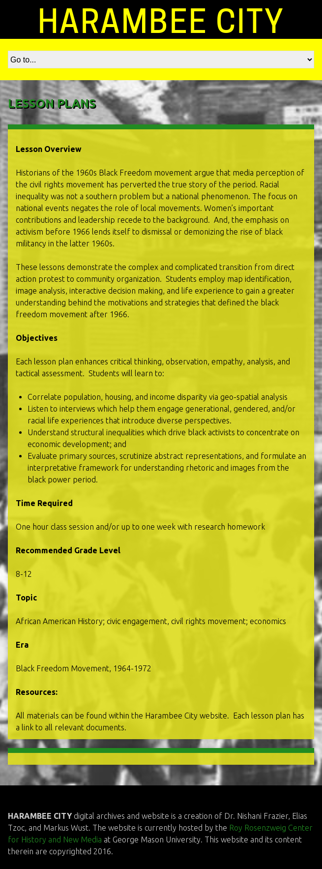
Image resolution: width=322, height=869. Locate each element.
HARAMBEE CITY (161, 21)
